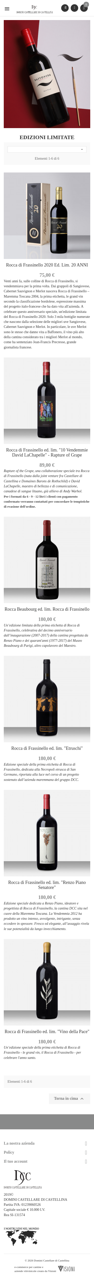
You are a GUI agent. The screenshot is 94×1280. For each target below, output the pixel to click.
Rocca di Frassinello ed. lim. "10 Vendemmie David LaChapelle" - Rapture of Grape (47, 452)
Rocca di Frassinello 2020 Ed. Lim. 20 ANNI (47, 264)
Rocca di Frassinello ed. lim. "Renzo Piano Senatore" (47, 885)
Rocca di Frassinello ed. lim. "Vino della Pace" (47, 1031)
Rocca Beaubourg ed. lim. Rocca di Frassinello (47, 609)
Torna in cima (69, 1099)
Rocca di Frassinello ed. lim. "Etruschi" (47, 748)
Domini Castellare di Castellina (51, 1260)
